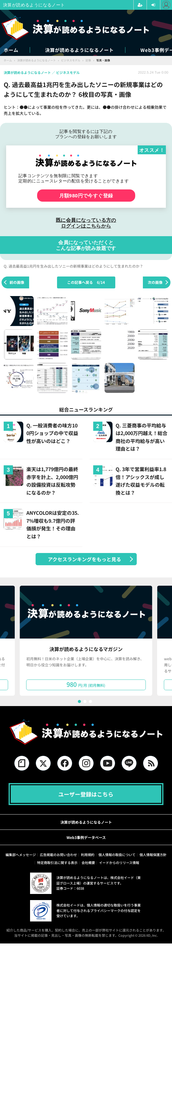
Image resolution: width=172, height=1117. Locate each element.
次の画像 (155, 282)
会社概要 (88, 862)
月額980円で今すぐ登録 (86, 195)
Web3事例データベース (86, 837)
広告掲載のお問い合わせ (58, 854)
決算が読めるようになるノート (86, 50)
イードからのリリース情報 (119, 862)
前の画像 (17, 282)
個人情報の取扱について (117, 854)
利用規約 (87, 854)
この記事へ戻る (86, 282)
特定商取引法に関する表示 (57, 862)
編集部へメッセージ (21, 854)
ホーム (11, 50)
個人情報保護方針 (153, 854)
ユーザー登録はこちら (85, 794)
